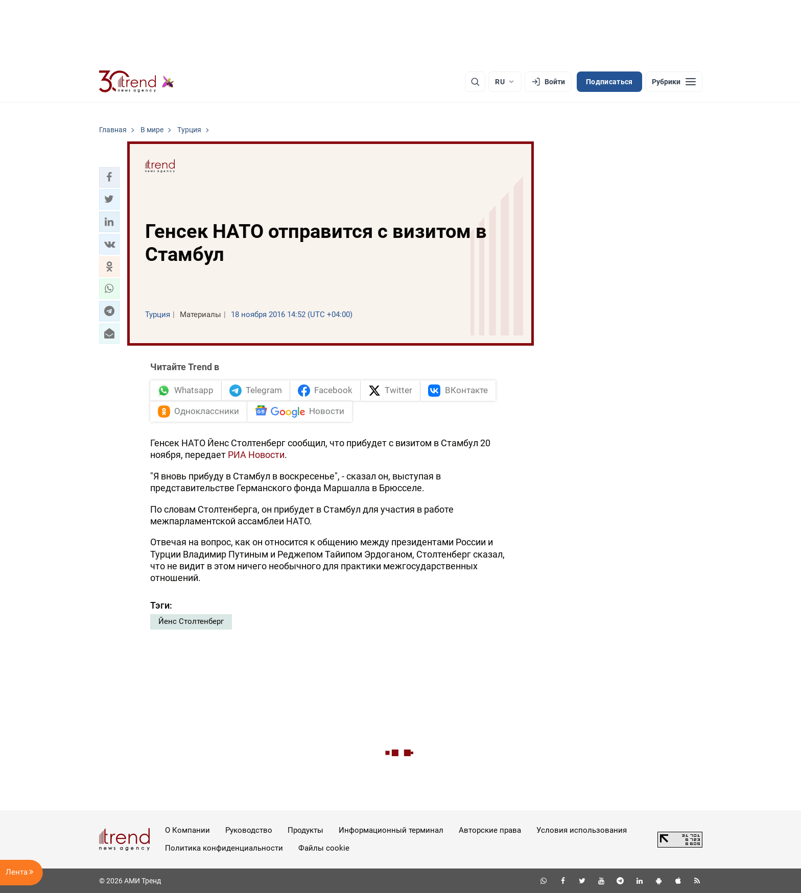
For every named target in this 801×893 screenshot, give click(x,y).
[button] (109, 177)
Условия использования (581, 830)
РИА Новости (256, 454)
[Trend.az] (137, 81)
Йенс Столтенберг (191, 621)
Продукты (305, 830)
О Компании (187, 830)
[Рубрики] (673, 81)
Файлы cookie (323, 848)
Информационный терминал (391, 830)
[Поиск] (475, 81)
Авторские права (490, 830)
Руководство (248, 830)
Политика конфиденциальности (224, 848)
